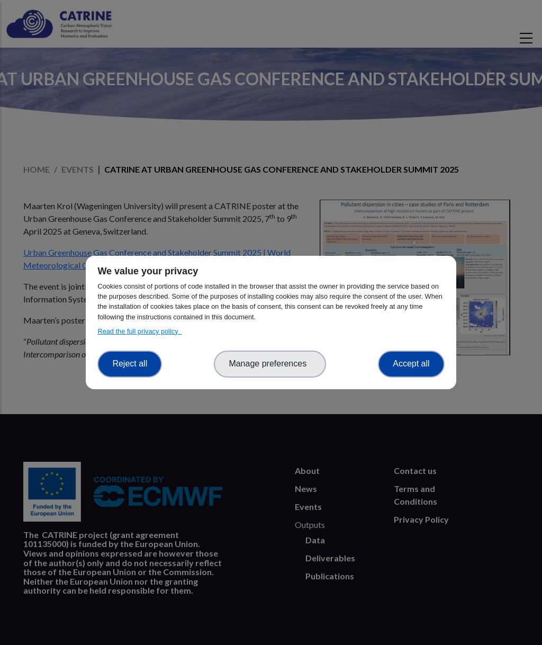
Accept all (411, 363)
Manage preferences (270, 363)
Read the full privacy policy (139, 331)
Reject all (129, 363)
